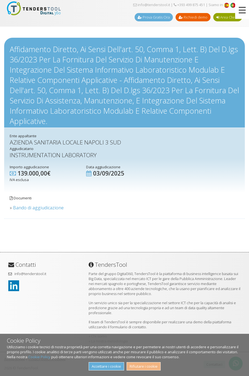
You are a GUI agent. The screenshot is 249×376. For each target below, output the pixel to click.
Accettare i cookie (106, 366)
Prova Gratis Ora (154, 17)
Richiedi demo (193, 17)
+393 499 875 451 (189, 4)
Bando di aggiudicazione (38, 208)
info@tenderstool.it (151, 4)
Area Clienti (227, 17)
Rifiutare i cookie (144, 366)
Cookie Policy (39, 356)
